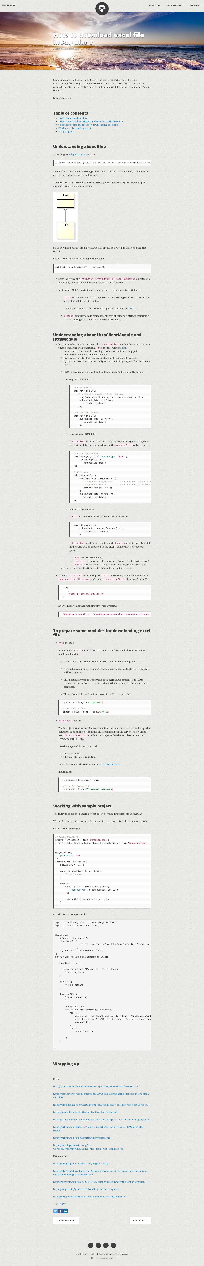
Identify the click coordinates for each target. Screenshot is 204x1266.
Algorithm (155, 6)
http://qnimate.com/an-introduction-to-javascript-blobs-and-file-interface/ (96, 1086)
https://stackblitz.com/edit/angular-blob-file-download (85, 1112)
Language (195, 6)
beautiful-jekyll (106, 1258)
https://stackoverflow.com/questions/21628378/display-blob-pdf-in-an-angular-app (101, 1119)
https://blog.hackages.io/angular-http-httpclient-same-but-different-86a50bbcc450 (100, 1104)
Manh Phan (9, 5)
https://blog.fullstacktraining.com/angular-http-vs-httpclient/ (89, 1196)
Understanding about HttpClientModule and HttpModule (90, 121)
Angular (62, 1203)
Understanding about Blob (73, 118)
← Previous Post (66, 1220)
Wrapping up (65, 131)
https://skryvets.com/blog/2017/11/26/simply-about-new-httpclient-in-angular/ (99, 1181)
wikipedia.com (76, 154)
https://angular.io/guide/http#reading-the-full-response (86, 1189)
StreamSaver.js (110, 764)
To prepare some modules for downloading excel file (88, 124)
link (131, 308)
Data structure (175, 6)
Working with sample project (74, 128)
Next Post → (140, 1220)
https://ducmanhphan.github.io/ (112, 1253)
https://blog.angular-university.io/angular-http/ (81, 1163)
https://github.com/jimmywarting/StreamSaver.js (81, 1137)
